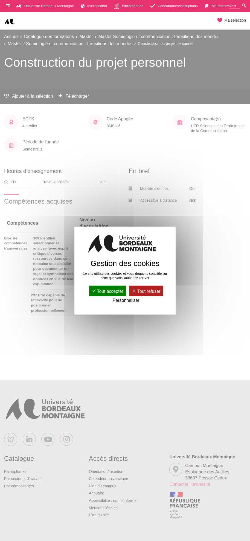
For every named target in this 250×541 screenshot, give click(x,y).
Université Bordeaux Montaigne (45, 6)
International (94, 6)
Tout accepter (107, 291)
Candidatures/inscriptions (174, 6)
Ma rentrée (217, 6)
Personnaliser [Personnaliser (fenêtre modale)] (126, 300)
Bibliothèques (128, 6)
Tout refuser (146, 291)
